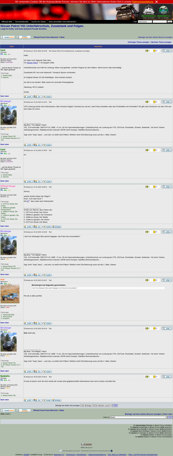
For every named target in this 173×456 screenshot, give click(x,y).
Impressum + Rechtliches (76, 455)
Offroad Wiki (6, 22)
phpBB (26, 455)
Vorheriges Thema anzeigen (138, 42)
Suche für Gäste (38, 22)
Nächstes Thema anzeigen (161, 42)
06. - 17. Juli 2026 (163, 16)
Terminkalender (22, 22)
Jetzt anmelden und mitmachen (62, 22)
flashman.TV (59, 455)
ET (28, 201)
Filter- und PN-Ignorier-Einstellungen (143, 455)
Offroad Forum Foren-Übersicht (46, 37)
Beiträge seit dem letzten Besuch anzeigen (155, 37)
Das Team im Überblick (117, 455)
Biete (62, 37)
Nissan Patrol (33, 63)
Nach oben (5, 96)
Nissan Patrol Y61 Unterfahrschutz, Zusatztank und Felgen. (42, 26)
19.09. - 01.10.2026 (149, 16)
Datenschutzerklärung (97, 455)
